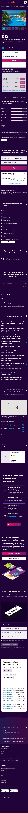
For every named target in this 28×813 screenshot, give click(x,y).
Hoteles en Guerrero (18, 739)
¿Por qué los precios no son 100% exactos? (14, 733)
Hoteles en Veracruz (7, 698)
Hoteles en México (8, 739)
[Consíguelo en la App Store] (14, 790)
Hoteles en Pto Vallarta (8, 690)
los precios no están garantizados (13, 723)
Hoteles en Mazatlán (7, 694)
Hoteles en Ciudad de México (8, 701)
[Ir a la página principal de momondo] (10, 2)
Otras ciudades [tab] (7, 670)
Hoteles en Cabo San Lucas (9, 706)
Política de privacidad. (14, 648)
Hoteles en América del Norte (17, 738)
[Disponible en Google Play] (5, 790)
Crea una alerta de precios (13, 516)
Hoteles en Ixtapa (7, 741)
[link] (14, 524)
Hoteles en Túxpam (7, 708)
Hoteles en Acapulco (8, 688)
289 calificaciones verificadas (16, 48)
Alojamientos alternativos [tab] (10, 674)
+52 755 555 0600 (6, 45)
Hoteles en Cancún (7, 692)
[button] (2, 2)
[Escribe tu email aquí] (15, 637)
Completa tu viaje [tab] (8, 681)
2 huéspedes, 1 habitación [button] (10, 56)
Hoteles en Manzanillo (8, 704)
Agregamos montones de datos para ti (14, 730)
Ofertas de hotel (6, 738)
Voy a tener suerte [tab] (8, 677)
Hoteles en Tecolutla (8, 696)
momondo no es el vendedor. (14, 727)
